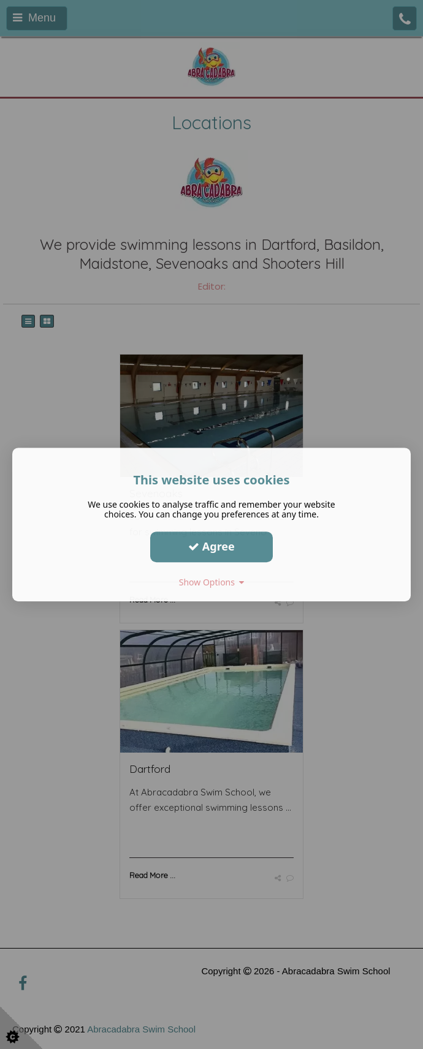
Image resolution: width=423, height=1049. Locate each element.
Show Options (212, 582)
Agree (211, 546)
